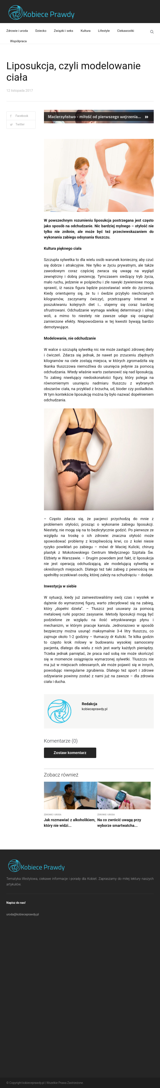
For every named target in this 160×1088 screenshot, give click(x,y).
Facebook (22, 115)
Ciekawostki (125, 31)
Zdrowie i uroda (17, 31)
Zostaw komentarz (70, 753)
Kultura (85, 31)
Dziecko (40, 31)
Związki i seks (63, 31)
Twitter (20, 124)
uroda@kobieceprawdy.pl (22, 914)
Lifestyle (104, 31)
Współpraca (18, 41)
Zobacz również (61, 775)
